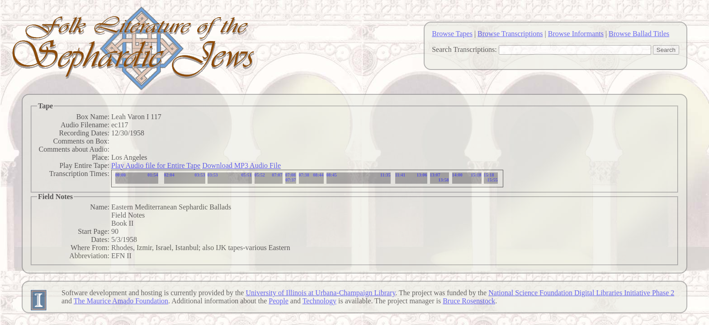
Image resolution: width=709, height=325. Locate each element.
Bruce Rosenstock (469, 301)
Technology (319, 301)
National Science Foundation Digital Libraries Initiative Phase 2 (581, 293)
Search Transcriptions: (464, 49)
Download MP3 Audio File (241, 165)
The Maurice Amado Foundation (121, 301)
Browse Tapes (452, 33)
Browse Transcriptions (510, 33)
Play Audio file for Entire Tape (155, 165)
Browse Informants (576, 33)
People (278, 301)
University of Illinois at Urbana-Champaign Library (320, 293)
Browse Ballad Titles (639, 33)
